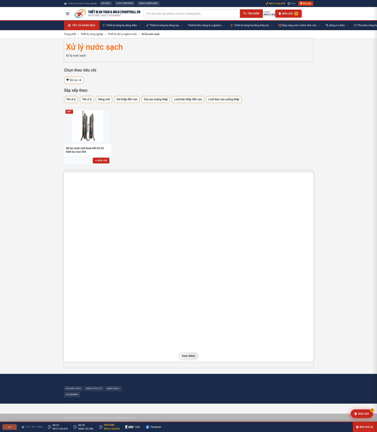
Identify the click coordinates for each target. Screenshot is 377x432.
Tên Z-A (87, 99)
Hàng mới (104, 99)
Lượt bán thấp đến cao (188, 99)
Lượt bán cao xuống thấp (223, 99)
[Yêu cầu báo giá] (362, 413)
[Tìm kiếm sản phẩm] (192, 13)
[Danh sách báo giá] (288, 14)
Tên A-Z (71, 99)
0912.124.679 (275, 3)
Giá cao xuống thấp (156, 99)
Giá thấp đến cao (126, 99)
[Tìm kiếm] (251, 13)
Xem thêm (188, 355)
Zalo (292, 3)
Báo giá (305, 3)
